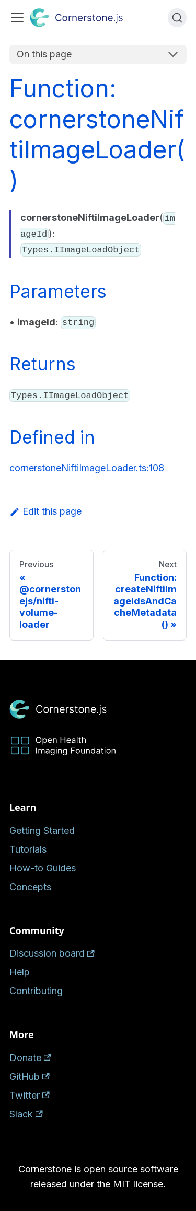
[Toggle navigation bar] (17, 18)
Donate (30, 1057)
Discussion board (52, 953)
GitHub (29, 1076)
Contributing (36, 990)
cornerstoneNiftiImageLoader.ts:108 (86, 467)
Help (19, 972)
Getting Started (42, 830)
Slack (26, 1114)
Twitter (29, 1095)
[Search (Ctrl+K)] (177, 17)
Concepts (30, 886)
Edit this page (45, 511)
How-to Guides (42, 868)
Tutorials (28, 849)
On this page (44, 54)
